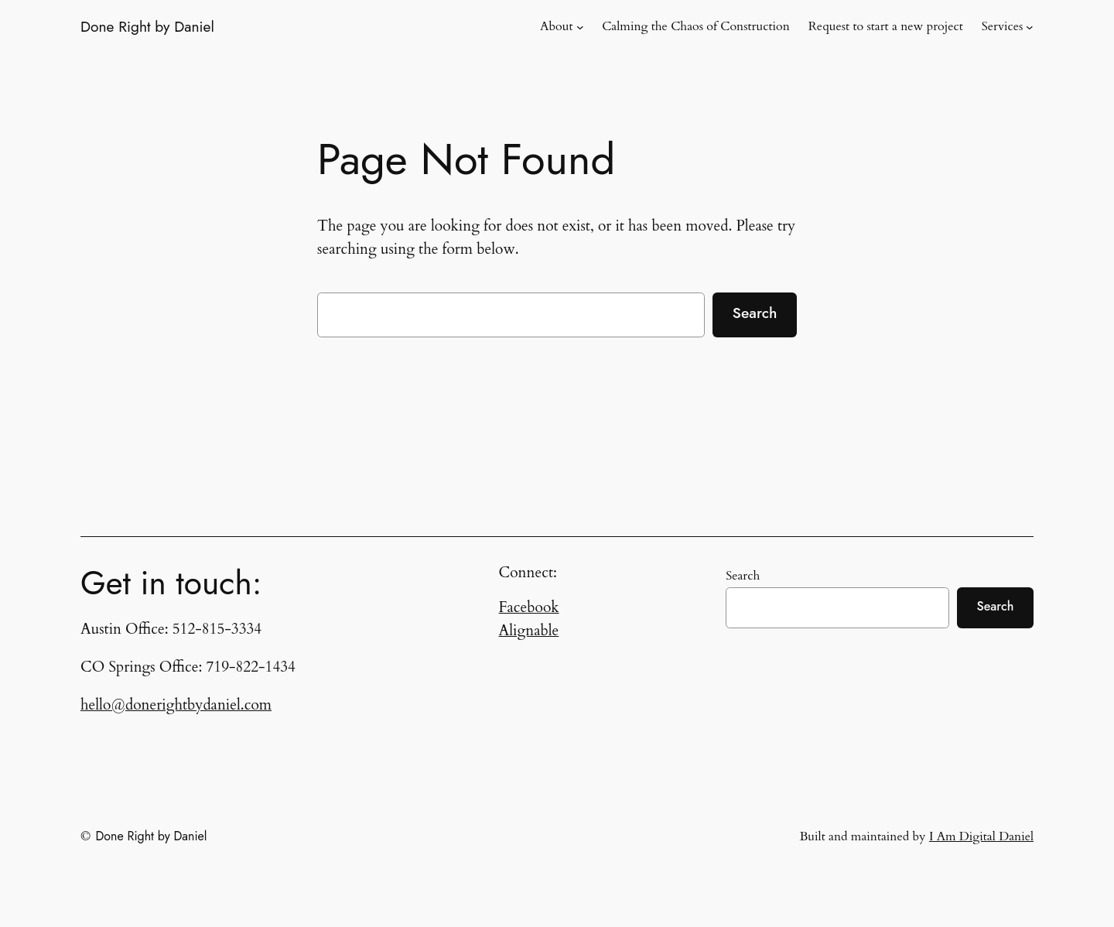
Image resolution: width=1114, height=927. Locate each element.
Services (1002, 26)
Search (755, 312)
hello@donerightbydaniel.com (176, 705)
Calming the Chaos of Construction (696, 26)
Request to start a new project (885, 26)
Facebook (529, 607)
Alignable (529, 631)
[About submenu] (580, 27)
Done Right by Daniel (147, 26)
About (556, 26)
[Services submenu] (1030, 27)
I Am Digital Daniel (981, 836)
